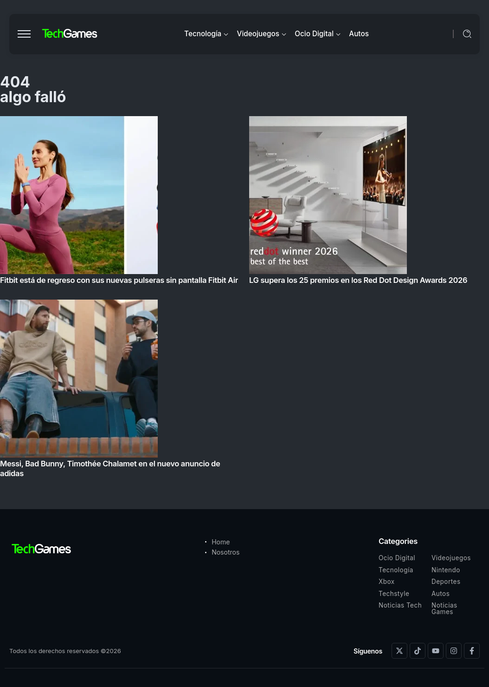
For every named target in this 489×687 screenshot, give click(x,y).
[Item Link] (244, 300)
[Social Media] (399, 651)
